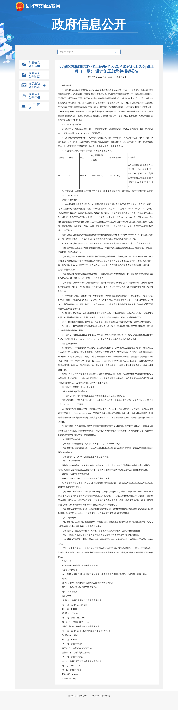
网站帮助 (72, 696)
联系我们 (106, 696)
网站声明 (83, 696)
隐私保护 (95, 696)
